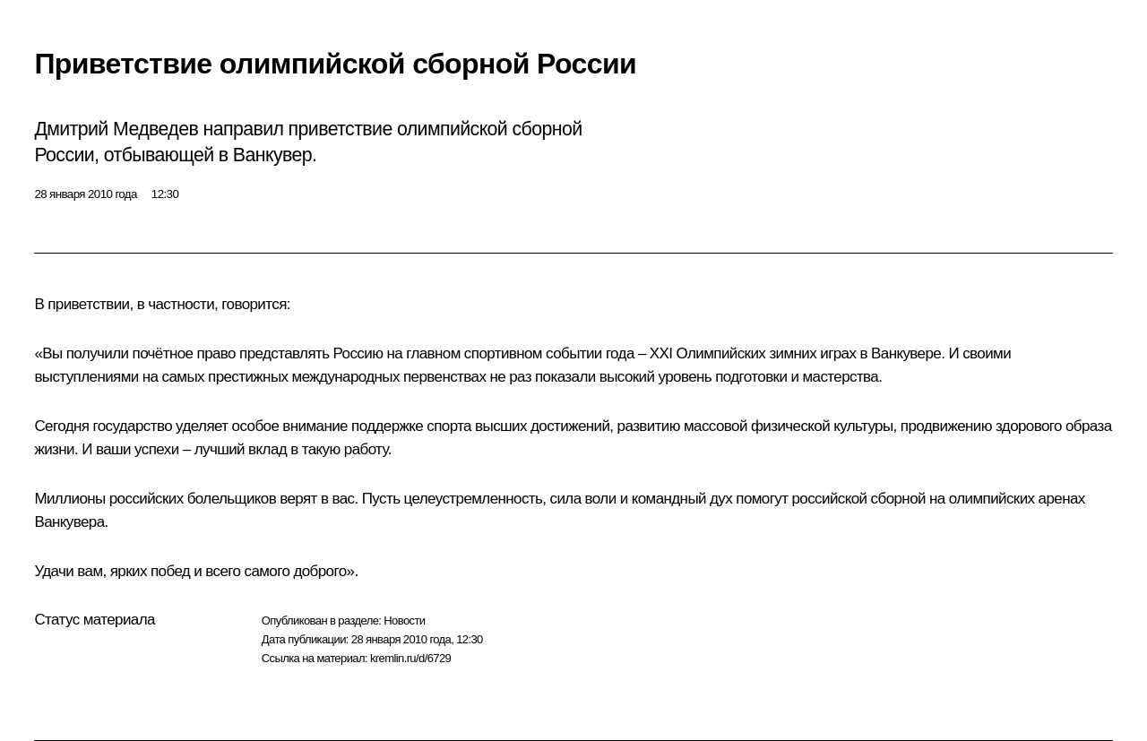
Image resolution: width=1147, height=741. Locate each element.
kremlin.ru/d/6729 (410, 658)
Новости (404, 620)
